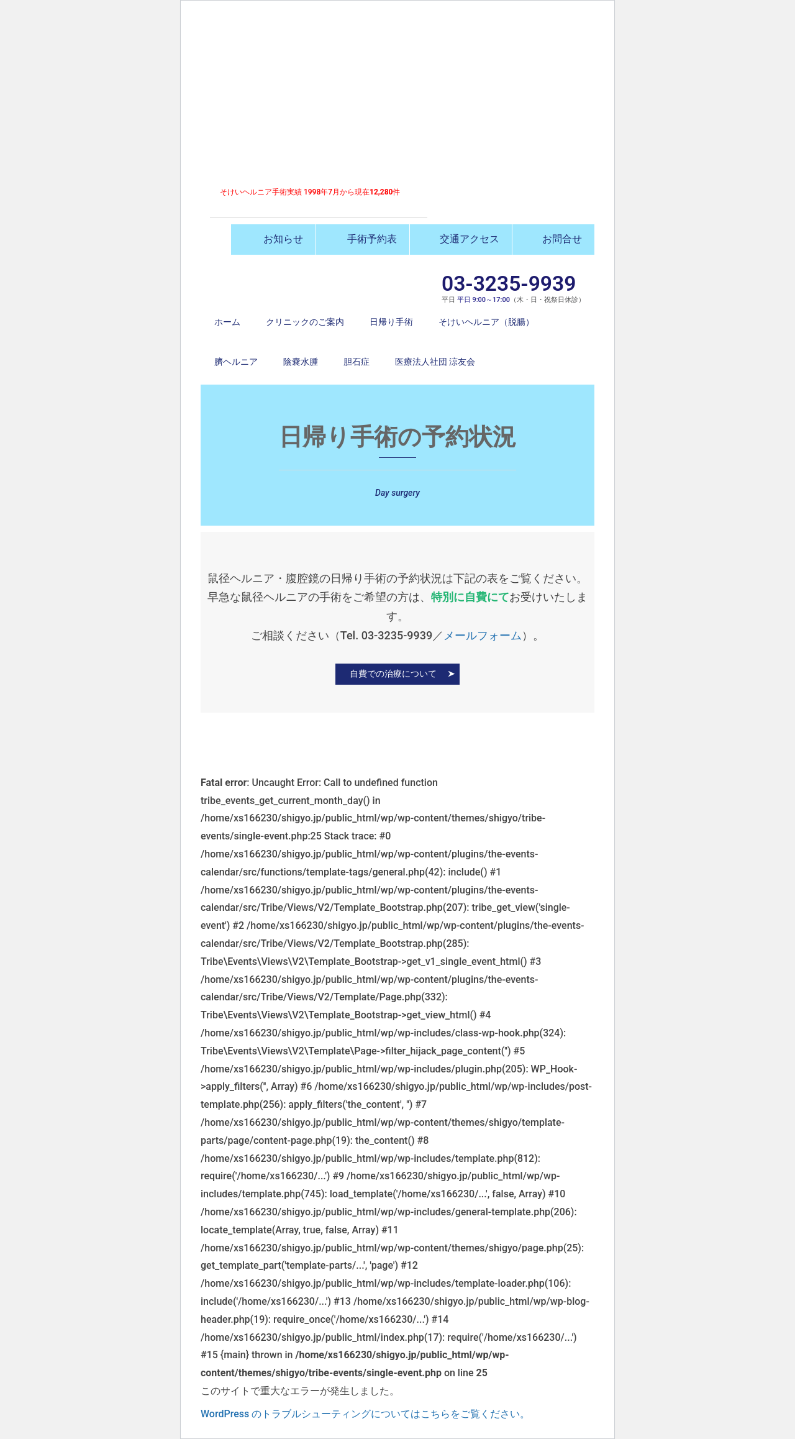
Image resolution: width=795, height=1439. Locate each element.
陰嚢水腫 (300, 362)
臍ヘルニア (236, 362)
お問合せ (553, 239)
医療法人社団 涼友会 (435, 362)
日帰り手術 (391, 322)
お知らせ (273, 239)
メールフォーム (482, 635)
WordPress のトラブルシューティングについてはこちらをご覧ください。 (365, 1414)
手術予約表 (363, 239)
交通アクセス (460, 239)
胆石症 (356, 362)
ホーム (227, 322)
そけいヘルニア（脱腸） (486, 322)
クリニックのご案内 (305, 322)
